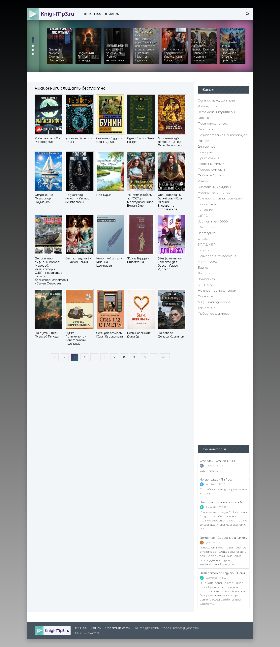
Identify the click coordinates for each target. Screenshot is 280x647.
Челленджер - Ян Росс (216, 479)
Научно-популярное (214, 192)
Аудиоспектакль (211, 169)
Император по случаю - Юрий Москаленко (223, 573)
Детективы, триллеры (216, 112)
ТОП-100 (94, 14)
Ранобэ (203, 181)
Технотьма (206, 308)
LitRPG (203, 216)
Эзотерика (207, 233)
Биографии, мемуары (214, 187)
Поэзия (203, 250)
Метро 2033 (207, 262)
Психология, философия (217, 256)
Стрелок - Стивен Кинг (217, 461)
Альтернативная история (220, 198)
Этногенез (206, 279)
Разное (203, 141)
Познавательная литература (223, 135)
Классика (205, 129)
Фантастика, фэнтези (216, 100)
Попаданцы (207, 204)
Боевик (203, 118)
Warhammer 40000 (213, 221)
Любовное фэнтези (213, 313)
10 (144, 357)
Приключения (208, 158)
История (205, 152)
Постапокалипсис (213, 123)
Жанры (114, 14)
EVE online (205, 210)
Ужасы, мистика (211, 164)
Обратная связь (117, 628)
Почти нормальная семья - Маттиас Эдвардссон (223, 502)
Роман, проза (208, 106)
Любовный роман (211, 175)
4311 (165, 357)
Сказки (203, 239)
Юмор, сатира (209, 227)
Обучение (205, 296)
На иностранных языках (217, 290)
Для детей (206, 146)
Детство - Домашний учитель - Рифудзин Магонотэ (223, 538)
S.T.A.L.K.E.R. (207, 244)
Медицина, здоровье (214, 302)
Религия (204, 273)
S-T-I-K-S (205, 285)
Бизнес (203, 267)
